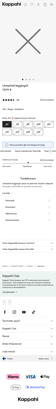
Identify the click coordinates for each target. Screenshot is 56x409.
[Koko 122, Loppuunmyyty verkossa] (17, 132)
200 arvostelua (47, 160)
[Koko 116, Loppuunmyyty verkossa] (7, 132)
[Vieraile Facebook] (4, 312)
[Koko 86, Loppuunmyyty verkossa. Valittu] (7, 124)
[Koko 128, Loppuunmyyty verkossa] (28, 132)
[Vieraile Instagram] (14, 312)
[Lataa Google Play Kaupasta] (10, 302)
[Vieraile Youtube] (24, 312)
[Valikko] (51, 4)
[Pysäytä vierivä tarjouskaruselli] (50, 151)
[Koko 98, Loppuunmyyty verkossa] (28, 124)
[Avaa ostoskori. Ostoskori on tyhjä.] (45, 4)
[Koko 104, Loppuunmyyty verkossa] (38, 124)
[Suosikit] (32, 4)
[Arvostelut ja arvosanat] (28, 99)
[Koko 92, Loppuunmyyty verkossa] (17, 124)
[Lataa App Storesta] (4, 302)
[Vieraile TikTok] (33, 312)
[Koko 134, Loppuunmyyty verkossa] (38, 132)
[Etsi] (25, 4)
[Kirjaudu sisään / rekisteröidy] (38, 4)
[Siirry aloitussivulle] (11, 4)
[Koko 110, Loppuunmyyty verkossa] (48, 124)
